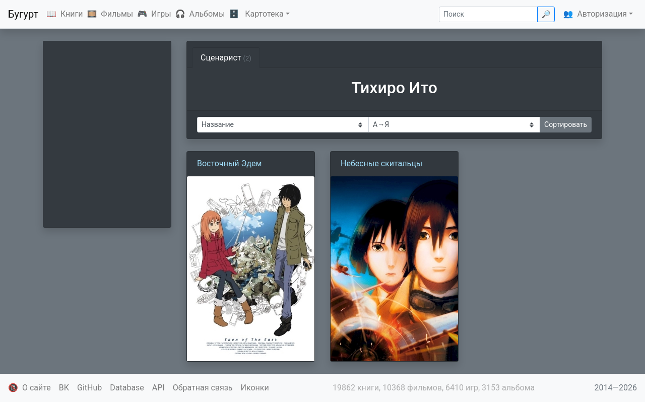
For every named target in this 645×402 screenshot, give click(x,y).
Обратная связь (203, 387)
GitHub (89, 387)
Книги (71, 14)
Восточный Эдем (229, 163)
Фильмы (117, 14)
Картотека (264, 14)
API (158, 387)
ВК (64, 387)
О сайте (36, 387)
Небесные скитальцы (381, 163)
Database (127, 387)
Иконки (255, 387)
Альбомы (207, 14)
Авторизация (602, 14)
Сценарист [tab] (226, 57)
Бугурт (23, 14)
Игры (161, 14)
